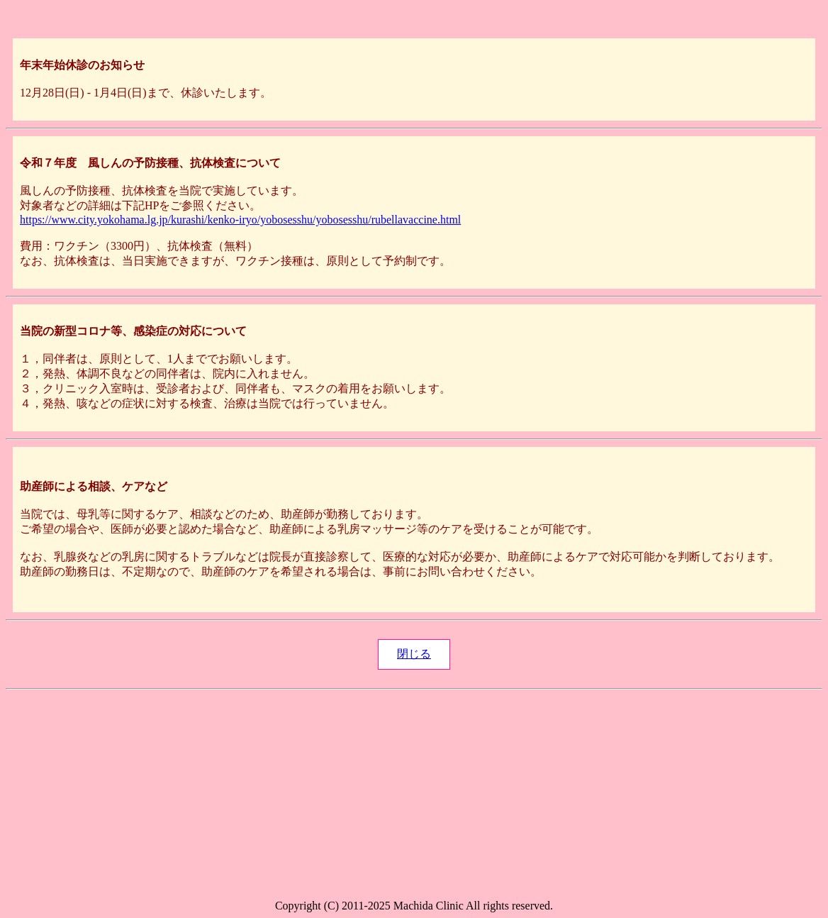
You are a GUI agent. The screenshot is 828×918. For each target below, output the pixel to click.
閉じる (414, 654)
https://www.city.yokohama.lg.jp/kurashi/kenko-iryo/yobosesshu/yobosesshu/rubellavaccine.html (240, 220)
